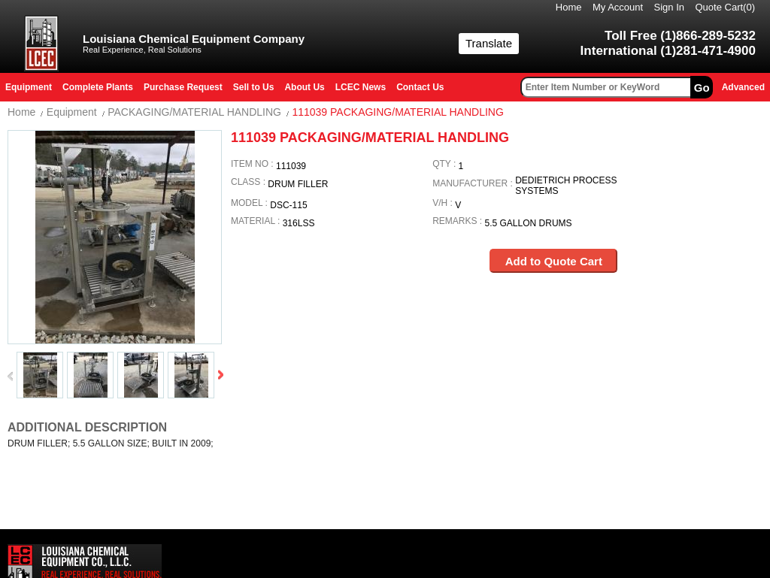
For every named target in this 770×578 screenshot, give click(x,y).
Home (569, 7)
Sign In (669, 7)
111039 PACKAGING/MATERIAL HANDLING (397, 112)
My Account (618, 7)
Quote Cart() (726, 7)
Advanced (743, 87)
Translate (488, 43)
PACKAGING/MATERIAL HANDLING (194, 112)
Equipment (72, 112)
